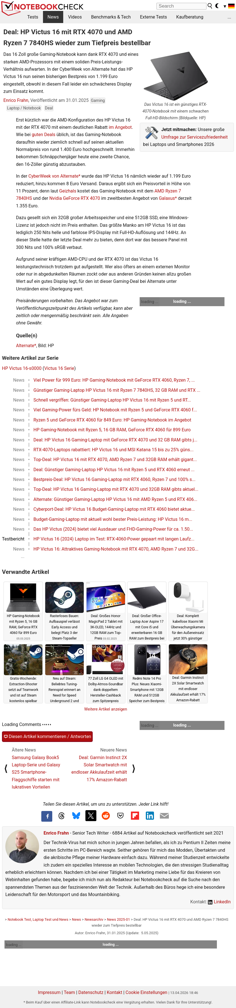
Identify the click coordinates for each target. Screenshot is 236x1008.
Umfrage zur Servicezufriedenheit (194, 137)
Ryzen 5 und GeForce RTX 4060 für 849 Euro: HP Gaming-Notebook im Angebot (112, 420)
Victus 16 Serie (59, 368)
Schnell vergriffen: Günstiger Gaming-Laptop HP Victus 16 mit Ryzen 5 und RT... (112, 400)
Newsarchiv (94, 919)
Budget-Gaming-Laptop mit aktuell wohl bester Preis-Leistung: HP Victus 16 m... (112, 519)
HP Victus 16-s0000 (22, 368)
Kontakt (114, 992)
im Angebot (120, 127)
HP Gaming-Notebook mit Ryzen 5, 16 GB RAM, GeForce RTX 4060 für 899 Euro (112, 429)
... (229, 17)
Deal (49, 108)
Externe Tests (153, 17)
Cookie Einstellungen (146, 992)
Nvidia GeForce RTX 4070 (74, 198)
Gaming (98, 100)
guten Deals (43, 134)
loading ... (149, 301)
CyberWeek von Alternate (53, 176)
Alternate (25, 345)
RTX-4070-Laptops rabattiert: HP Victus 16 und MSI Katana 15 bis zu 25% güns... (113, 449)
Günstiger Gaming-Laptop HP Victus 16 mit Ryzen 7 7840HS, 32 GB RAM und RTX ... (116, 390)
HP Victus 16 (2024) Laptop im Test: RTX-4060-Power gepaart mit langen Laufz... (113, 539)
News (53, 17)
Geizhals (67, 191)
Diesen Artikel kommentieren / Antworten (47, 736)
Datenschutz (90, 992)
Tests (32, 17)
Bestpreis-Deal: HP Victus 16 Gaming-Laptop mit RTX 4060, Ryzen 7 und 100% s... (114, 479)
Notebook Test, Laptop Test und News (38, 919)
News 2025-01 (118, 919)
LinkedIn (219, 901)
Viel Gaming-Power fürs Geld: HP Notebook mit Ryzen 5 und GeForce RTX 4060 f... (115, 410)
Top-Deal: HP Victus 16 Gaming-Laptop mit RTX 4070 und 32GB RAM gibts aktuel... (115, 489)
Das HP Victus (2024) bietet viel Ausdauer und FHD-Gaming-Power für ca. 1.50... (113, 529)
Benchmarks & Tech (111, 17)
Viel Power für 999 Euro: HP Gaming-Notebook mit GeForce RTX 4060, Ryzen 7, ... (114, 380)
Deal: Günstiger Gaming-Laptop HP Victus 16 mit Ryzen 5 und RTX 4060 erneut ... (114, 469)
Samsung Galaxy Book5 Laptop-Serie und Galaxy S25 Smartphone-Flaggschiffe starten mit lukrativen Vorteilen (36, 772)
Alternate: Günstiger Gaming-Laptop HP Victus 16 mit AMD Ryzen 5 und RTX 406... (115, 499)
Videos (75, 17)
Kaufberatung (189, 17)
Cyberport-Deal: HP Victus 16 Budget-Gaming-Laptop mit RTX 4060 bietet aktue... (114, 509)
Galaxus (167, 198)
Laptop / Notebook (24, 108)
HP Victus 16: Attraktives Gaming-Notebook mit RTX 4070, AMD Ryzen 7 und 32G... (115, 549)
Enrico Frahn (15, 100)
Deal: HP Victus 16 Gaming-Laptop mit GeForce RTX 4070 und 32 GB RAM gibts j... (115, 440)
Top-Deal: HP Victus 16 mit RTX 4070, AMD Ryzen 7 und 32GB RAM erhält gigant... (115, 459)
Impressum (49, 992)
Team (69, 992)
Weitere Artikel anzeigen (105, 709)
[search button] (210, 6)
